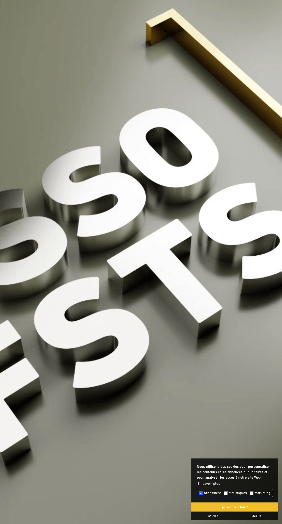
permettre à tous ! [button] (235, 507)
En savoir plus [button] (209, 483)
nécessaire (210, 493)
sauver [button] (213, 516)
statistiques (235, 493)
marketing (260, 493)
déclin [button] (256, 516)
